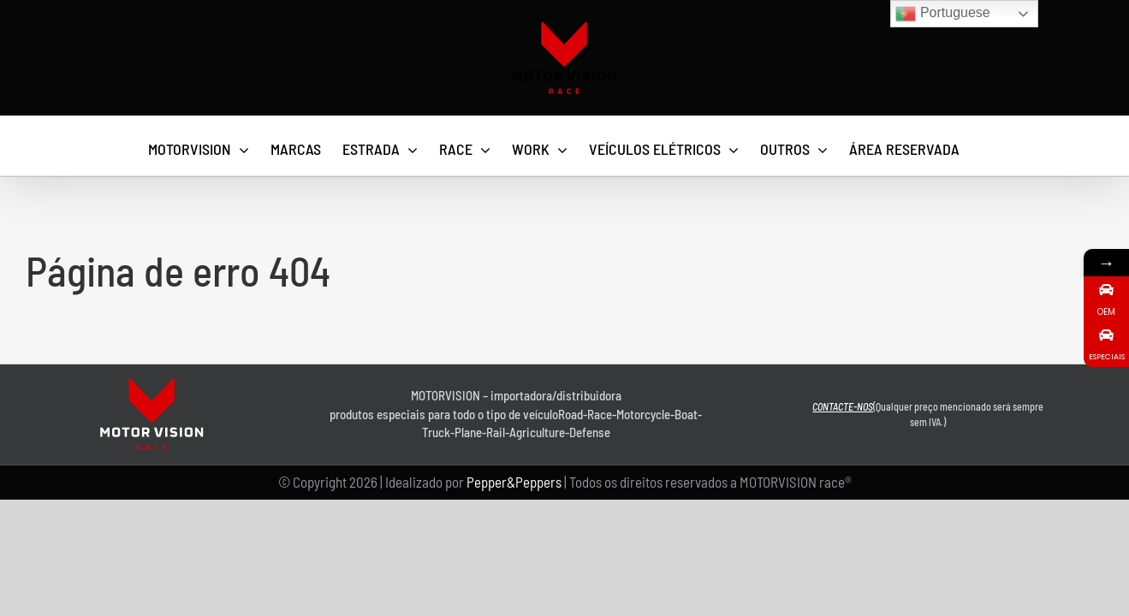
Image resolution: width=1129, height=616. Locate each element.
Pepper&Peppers (514, 481)
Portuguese (942, 13)
